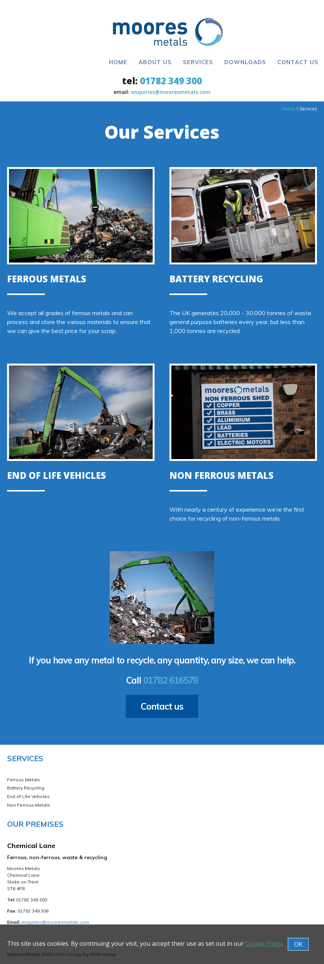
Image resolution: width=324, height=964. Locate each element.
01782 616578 (170, 680)
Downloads (245, 62)
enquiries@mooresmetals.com (171, 91)
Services (198, 62)
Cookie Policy (263, 943)
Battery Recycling (25, 788)
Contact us (162, 706)
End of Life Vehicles (28, 796)
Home (118, 62)
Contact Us (297, 62)
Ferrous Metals (23, 779)
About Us (155, 62)
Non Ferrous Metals (28, 805)
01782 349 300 (171, 81)
